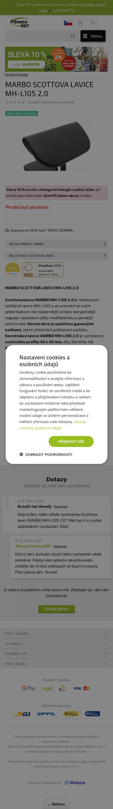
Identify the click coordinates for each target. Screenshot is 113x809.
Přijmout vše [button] (71, 441)
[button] (46, 454)
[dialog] (57, 404)
